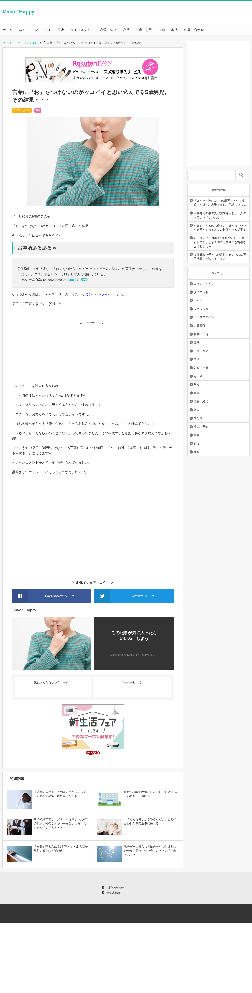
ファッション (202, 309)
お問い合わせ (194, 30)
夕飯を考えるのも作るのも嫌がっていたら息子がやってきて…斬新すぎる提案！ (220, 227)
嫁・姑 (198, 376)
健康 (197, 342)
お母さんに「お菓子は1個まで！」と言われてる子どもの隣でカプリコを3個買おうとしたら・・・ (219, 242)
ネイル (24, 30)
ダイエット (43, 30)
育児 (126, 30)
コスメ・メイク (204, 283)
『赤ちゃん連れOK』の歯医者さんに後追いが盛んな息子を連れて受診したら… (220, 202)
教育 (197, 409)
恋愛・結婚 (108, 30)
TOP (7, 43)
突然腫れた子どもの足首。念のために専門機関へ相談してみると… (220, 256)
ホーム (7, 30)
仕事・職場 (201, 334)
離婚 (197, 452)
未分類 (198, 418)
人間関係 (199, 325)
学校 (197, 384)
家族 (174, 30)
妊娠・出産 (201, 367)
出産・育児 (144, 30)
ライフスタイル (82, 30)
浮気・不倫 (201, 426)
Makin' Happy (18, 12)
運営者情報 (113, 893)
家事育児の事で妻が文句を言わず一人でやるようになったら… (220, 215)
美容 (61, 30)
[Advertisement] (93, 354)
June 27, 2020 (77, 279)
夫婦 (161, 30)
